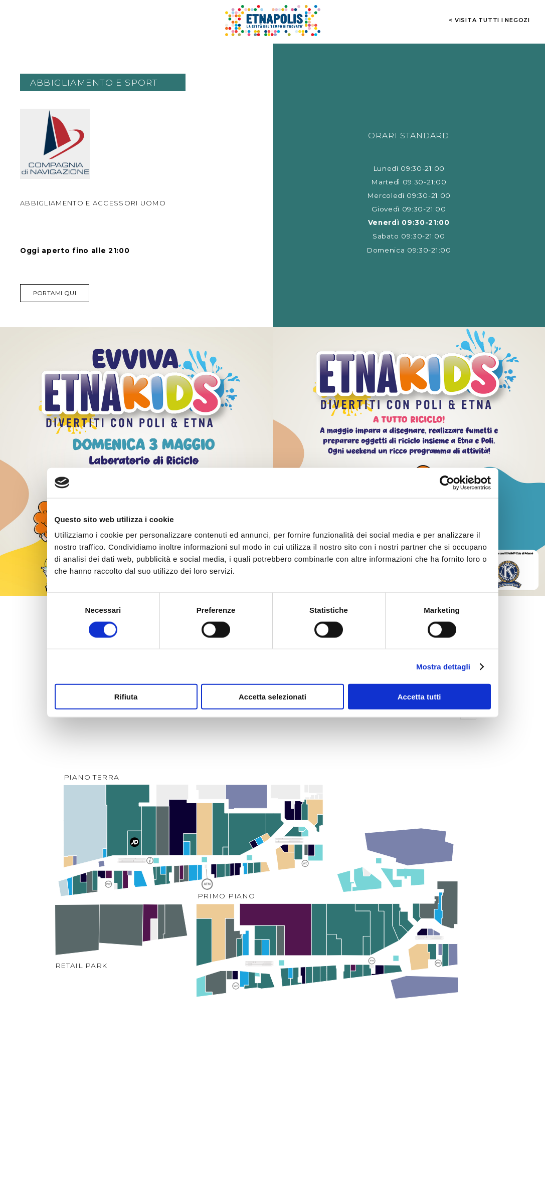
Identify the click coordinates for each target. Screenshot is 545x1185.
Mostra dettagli (443, 666)
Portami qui (54, 293)
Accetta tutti (419, 696)
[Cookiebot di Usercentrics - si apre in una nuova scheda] (447, 482)
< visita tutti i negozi (489, 20)
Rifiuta (126, 696)
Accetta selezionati (272, 696)
